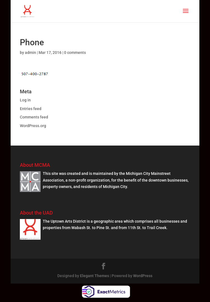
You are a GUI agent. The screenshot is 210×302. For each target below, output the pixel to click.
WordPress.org (33, 125)
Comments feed (34, 117)
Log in (25, 100)
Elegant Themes (94, 276)
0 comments (75, 52)
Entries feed (30, 108)
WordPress (142, 276)
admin (30, 52)
